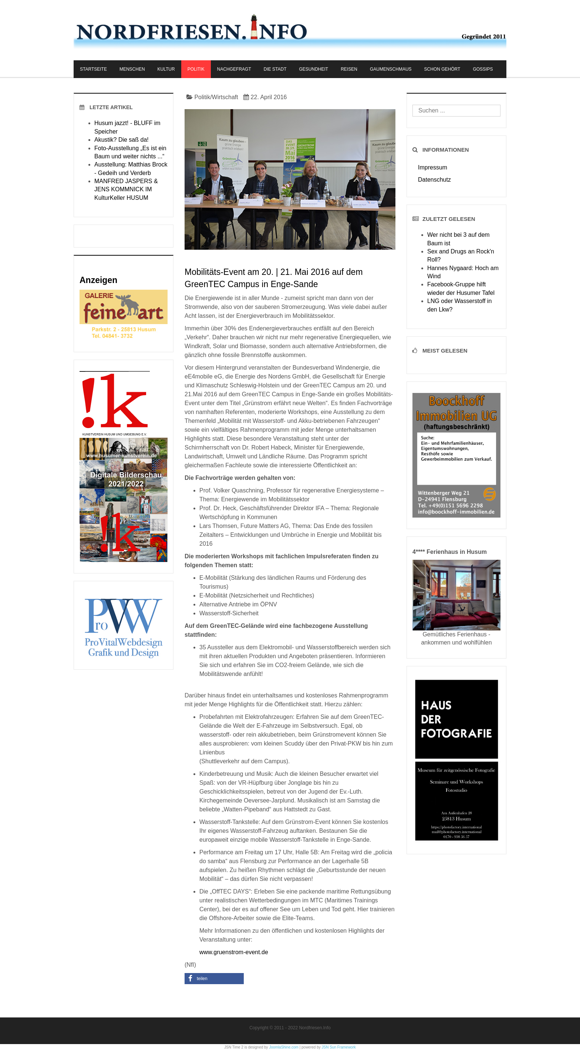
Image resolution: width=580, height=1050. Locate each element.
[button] (214, 978)
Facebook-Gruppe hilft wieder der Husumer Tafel (461, 288)
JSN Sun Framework (339, 1047)
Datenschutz (434, 179)
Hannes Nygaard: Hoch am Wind (463, 272)
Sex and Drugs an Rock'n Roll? (460, 255)
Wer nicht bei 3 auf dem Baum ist (458, 239)
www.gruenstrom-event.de (233, 952)
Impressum (432, 167)
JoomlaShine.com (283, 1047)
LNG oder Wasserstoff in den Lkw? (459, 305)
